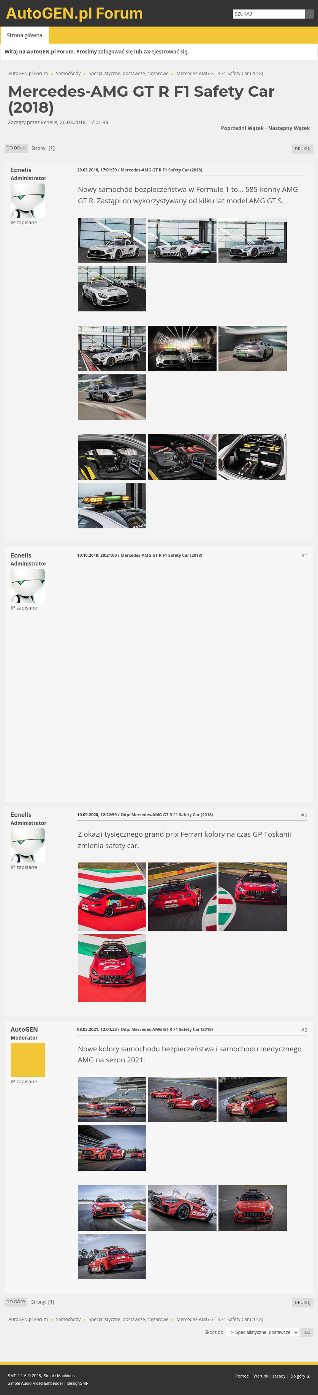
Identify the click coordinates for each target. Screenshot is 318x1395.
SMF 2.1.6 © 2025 (24, 1375)
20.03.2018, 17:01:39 (97, 170)
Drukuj (302, 148)
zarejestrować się (165, 51)
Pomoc (242, 1376)
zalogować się (115, 51)
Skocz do (214, 1332)
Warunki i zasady (269, 1376)
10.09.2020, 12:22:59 (97, 814)
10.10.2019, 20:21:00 (97, 555)
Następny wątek (289, 128)
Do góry (15, 1301)
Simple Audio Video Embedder (35, 1383)
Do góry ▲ (300, 1376)
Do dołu (16, 148)
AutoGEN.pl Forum (74, 13)
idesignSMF (78, 1383)
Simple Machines (58, 1375)
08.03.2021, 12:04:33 (97, 1029)
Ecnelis (21, 170)
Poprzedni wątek (242, 128)
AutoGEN (24, 1029)
